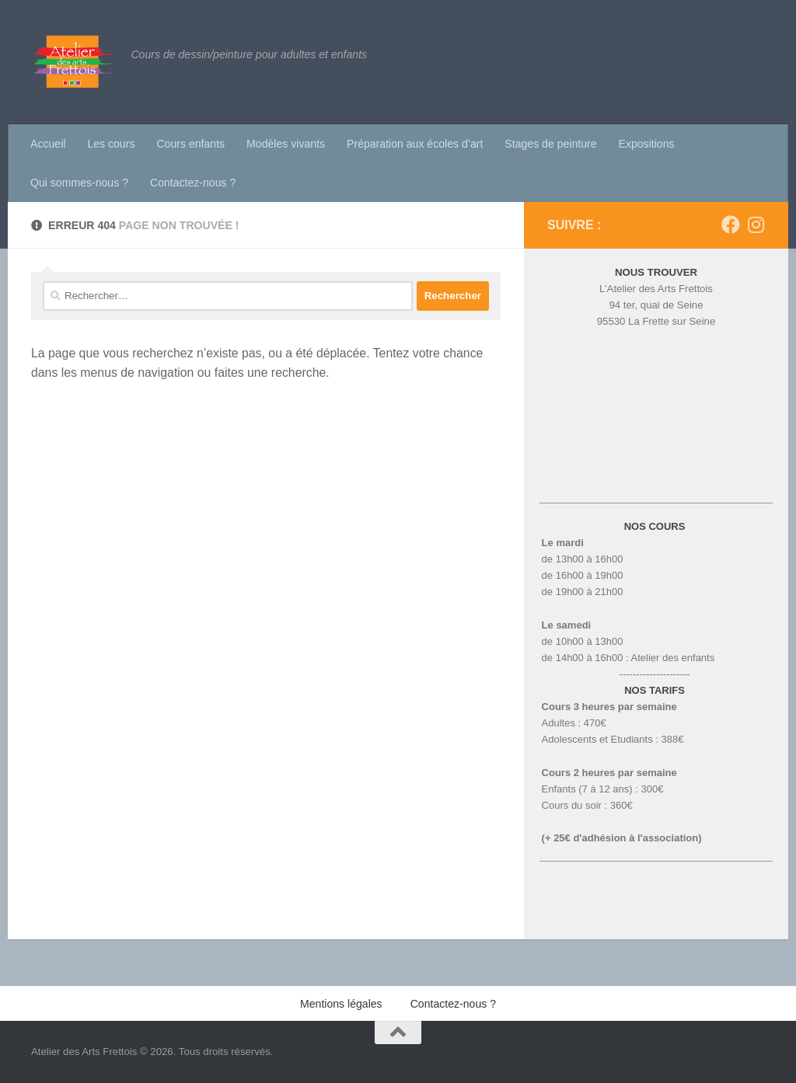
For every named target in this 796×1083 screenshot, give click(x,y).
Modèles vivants (285, 144)
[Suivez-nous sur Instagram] (755, 224)
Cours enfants (190, 144)
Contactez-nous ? (193, 182)
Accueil (47, 144)
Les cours (110, 144)
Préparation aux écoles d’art (415, 144)
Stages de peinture (550, 144)
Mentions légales (341, 1004)
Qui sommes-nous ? (79, 182)
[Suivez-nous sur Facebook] (730, 224)
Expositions (647, 144)
